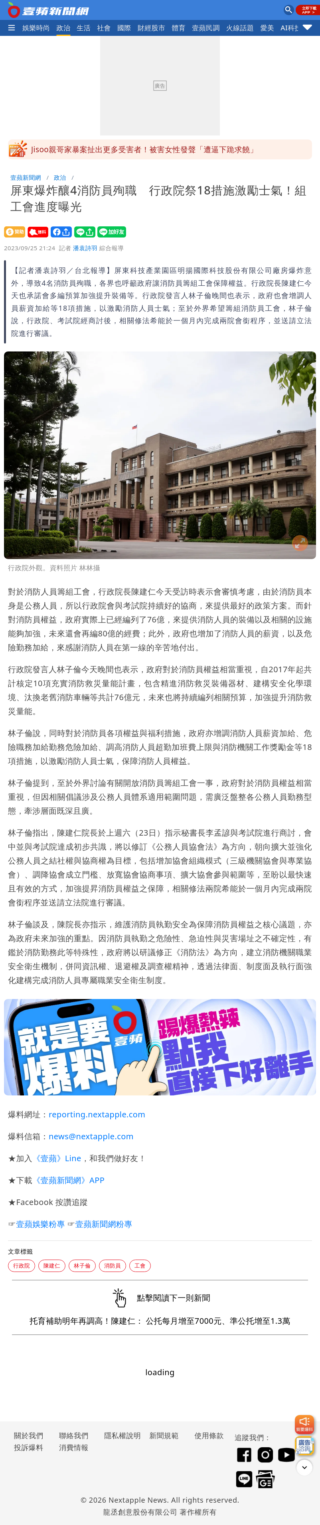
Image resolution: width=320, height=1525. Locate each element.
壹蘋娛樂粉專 (40, 1224)
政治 (64, 27)
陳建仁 (51, 1265)
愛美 (267, 27)
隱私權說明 (119, 1435)
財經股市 (152, 27)
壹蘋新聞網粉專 (103, 1224)
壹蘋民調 (206, 27)
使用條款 (209, 1435)
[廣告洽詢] (304, 1445)
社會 (104, 27)
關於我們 (28, 1435)
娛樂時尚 (36, 27)
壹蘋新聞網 (25, 177)
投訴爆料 (28, 1447)
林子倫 (82, 1265)
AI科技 (291, 27)
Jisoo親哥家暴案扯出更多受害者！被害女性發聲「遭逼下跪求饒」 (144, 149)
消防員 (112, 1265)
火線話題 (240, 27)
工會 (140, 1265)
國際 (124, 27)
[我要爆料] (304, 1424)
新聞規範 (164, 1435)
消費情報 (74, 1447)
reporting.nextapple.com (97, 1114)
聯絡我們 (74, 1435)
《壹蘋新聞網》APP (68, 1180)
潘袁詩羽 (85, 248)
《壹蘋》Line (56, 1158)
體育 (179, 27)
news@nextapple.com (91, 1136)
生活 (84, 27)
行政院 (21, 1265)
